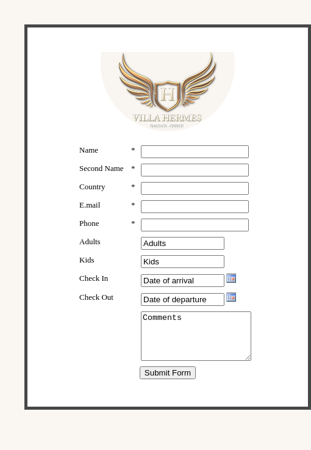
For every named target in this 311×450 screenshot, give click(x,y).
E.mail (89, 211)
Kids (87, 266)
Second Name (90, 173)
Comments (195, 347)
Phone (89, 229)
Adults (90, 248)
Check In (93, 284)
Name (88, 149)
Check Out (96, 303)
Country (92, 193)
